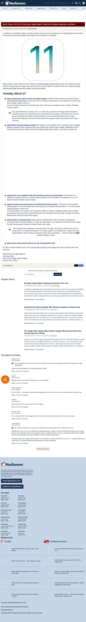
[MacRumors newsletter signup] (73, 3)
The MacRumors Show (58, 541)
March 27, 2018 (49, 235)
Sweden (62, 127)
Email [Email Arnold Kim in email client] (2, 499)
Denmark (16, 127)
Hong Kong (35, 127)
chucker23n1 (16, 423)
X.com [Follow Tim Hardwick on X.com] (23, 513)
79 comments (39, 349)
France (22, 127)
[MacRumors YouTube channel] (63, 3)
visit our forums (65, 247)
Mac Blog (43, 247)
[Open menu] (2, 3)
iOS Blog (53, 247)
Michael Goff (16, 359)
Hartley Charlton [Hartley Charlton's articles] (5, 517)
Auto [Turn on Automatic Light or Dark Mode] (33, 612)
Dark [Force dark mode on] (40, 612)
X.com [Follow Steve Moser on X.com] (6, 534)
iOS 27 (5, 8)
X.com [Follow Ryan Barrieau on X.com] (23, 527)
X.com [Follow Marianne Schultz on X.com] (23, 520)
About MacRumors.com (11, 481)
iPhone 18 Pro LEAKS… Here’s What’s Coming (26, 561)
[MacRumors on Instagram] (49, 3)
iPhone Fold (28, 8)
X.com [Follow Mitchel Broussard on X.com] (6, 513)
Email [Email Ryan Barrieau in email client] (19, 527)
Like (22, 371)
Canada (77, 125)
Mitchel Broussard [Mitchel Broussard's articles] (6, 510)
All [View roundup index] (83, 8)
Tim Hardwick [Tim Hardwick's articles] (22, 510)
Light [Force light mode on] (37, 612)
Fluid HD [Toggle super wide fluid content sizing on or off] (28, 612)
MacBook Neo (41, 8)
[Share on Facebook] (81, 265)
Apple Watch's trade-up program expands (21, 125)
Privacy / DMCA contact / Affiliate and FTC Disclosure (14, 606)
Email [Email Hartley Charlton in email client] (2, 520)
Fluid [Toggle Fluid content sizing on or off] (24, 612)
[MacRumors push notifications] (66, 3)
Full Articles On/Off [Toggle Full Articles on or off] (16, 612)
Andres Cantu (16, 411)
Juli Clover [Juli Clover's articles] (4, 503)
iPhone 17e (53, 8)
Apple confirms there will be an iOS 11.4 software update (27, 98)
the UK (76, 127)
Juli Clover (54, 309)
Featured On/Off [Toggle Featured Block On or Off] (6, 612)
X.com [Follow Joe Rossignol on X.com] (23, 506)
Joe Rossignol (32, 28)
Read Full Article (29, 299)
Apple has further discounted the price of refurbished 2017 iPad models (32, 204)
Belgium (9, 127)
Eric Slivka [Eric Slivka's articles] (21, 496)
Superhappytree (17, 388)
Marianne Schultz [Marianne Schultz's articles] (23, 517)
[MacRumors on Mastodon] (59, 3)
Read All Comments (43, 449)
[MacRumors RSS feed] (69, 3)
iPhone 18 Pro (16, 8)
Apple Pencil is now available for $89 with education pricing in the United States (35, 195)
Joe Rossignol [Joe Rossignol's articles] (22, 503)
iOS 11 (15, 260)
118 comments (39, 299)
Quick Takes (68, 33)
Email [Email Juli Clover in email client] (2, 506)
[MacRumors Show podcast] (46, 3)
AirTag (64, 8)
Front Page (35, 247)
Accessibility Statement (7, 609)
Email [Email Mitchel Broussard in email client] (2, 513)
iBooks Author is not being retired (19, 220)
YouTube (8, 541)
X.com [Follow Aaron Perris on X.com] (23, 534)
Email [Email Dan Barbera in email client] (2, 527)
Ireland (42, 127)
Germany (28, 127)
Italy (47, 127)
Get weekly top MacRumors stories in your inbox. (43, 270)
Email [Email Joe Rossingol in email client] (19, 506)
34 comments (7, 265)
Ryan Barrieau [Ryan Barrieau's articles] (22, 524)
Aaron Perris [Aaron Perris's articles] (21, 531)
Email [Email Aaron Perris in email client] (19, 534)
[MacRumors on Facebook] (53, 3)
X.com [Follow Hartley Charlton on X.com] (6, 520)
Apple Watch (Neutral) (20, 258)
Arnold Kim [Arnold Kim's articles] (4, 496)
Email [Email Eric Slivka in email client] (19, 499)
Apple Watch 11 (20, 254)
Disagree (26, 371)
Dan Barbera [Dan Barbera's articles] (4, 524)
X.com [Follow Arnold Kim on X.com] (6, 499)
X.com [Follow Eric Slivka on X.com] (23, 499)
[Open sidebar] (83, 3)
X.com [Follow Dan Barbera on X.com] (6, 527)
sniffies (14, 399)
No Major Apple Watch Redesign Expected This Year (46, 283)
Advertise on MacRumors (12, 486)
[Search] (80, 3)
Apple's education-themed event (48, 84)
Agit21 (14, 376)
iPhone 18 (73, 8)
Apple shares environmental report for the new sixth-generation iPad (31, 243)
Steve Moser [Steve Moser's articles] (4, 531)
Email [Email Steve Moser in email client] (2, 534)
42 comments (39, 323)
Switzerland (69, 127)
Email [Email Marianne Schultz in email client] (19, 520)
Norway (51, 127)
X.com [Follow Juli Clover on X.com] (6, 506)
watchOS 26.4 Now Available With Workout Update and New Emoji (52, 307)
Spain (56, 127)
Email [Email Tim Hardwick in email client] (19, 513)
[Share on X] (76, 265)
